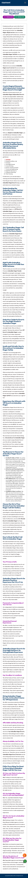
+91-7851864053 (8, 17)
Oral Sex (8, 159)
